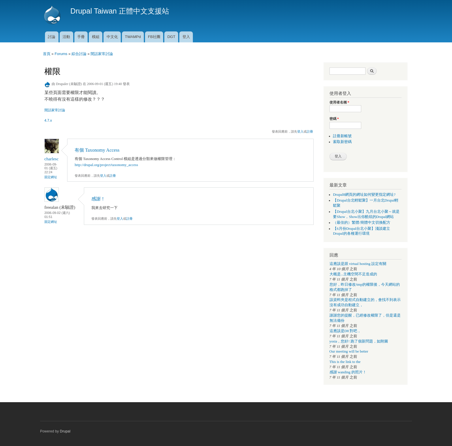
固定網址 (50, 177)
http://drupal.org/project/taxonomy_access (106, 165)
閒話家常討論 (102, 54)
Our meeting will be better (348, 351)
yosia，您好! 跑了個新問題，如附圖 (358, 341)
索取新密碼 (342, 142)
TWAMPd (133, 37)
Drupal (65, 431)
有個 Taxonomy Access (97, 150)
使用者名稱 (339, 102)
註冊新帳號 (342, 136)
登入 (186, 37)
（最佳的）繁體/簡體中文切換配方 (361, 223)
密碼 (334, 119)
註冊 (310, 131)
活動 (66, 37)
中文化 (112, 37)
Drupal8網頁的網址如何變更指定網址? (364, 195)
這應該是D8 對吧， (345, 331)
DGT (171, 37)
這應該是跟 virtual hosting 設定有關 (358, 264)
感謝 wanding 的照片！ (347, 372)
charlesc (51, 159)
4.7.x (48, 120)
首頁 (46, 54)
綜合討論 (78, 54)
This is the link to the (345, 362)
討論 (51, 37)
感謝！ (98, 199)
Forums (60, 54)
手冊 (81, 37)
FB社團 (154, 37)
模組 (95, 37)
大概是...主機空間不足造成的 (353, 274)
